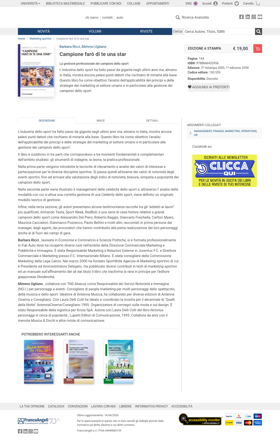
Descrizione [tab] (47, 120)
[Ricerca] (258, 31)
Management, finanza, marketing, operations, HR (225, 133)
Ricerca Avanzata (195, 17)
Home (21, 38)
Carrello (248, 3)
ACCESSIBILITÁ (182, 406)
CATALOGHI (56, 406)
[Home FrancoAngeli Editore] (47, 17)
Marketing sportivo (40, 38)
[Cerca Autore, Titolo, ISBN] (219, 31)
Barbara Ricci (70, 47)
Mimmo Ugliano (94, 47)
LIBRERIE (125, 406)
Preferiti (227, 3)
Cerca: (178, 31)
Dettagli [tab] (152, 120)
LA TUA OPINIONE (32, 406)
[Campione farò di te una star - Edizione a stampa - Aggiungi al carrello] (257, 48)
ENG (189, 3)
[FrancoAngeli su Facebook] (241, 18)
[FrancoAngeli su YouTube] (260, 18)
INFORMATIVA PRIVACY (151, 406)
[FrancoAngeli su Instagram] (254, 18)
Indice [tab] (100, 120)
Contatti (107, 17)
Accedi (207, 3)
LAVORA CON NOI (103, 406)
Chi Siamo (91, 17)
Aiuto (119, 17)
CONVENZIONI (78, 406)
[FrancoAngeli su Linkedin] (247, 18)
